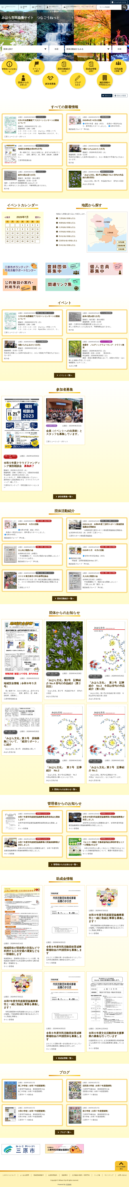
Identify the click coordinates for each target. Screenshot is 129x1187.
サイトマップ (109, 1175)
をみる (64, 70)
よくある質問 (24, 1175)
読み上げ (108, 95)
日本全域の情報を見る (67, 245)
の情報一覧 (118, 70)
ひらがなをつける (120, 2)
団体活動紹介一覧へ (65, 598)
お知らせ (23, 83)
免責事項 (64, 1175)
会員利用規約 (52, 1175)
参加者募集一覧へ (65, 497)
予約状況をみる (104, 83)
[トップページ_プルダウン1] (25, 49)
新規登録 (25, 7)
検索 (56, 49)
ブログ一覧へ (65, 1132)
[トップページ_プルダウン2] (88, 49)
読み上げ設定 (121, 95)
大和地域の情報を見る (67, 232)
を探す (36, 70)
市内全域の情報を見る (67, 236)
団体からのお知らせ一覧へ (65, 789)
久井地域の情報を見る (67, 227)
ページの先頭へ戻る (121, 1168)
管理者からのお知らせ (9, 70)
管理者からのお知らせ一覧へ (65, 864)
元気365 (68, 1184)
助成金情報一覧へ (65, 1058)
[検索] (124, 7)
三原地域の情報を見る (67, 218)
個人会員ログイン (54, 7)
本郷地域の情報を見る (67, 223)
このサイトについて (10, 7)
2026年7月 (22, 217)
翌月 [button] (37, 217)
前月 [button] (8, 217)
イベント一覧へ (65, 375)
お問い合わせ (38, 7)
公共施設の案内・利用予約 (81, 1175)
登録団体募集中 (38, 1175)
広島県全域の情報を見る (68, 241)
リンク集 (97, 1175)
